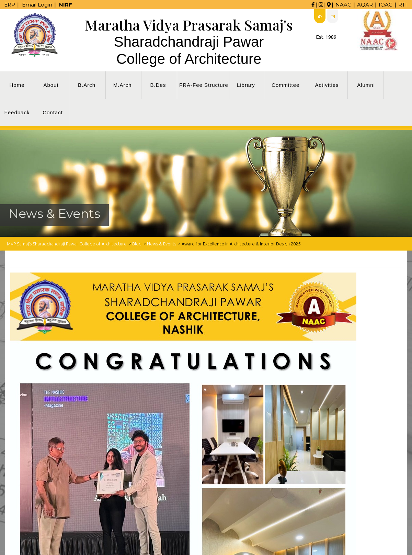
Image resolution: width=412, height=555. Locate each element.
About (50, 85)
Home (16, 85)
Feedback (17, 112)
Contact (53, 112)
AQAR (365, 4)
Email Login (37, 4)
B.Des (158, 85)
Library (246, 85)
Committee (286, 85)
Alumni (366, 85)
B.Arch (86, 85)
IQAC (385, 4)
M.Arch (122, 85)
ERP (9, 4)
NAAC (343, 4)
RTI (402, 4)
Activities (327, 85)
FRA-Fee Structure (203, 85)
